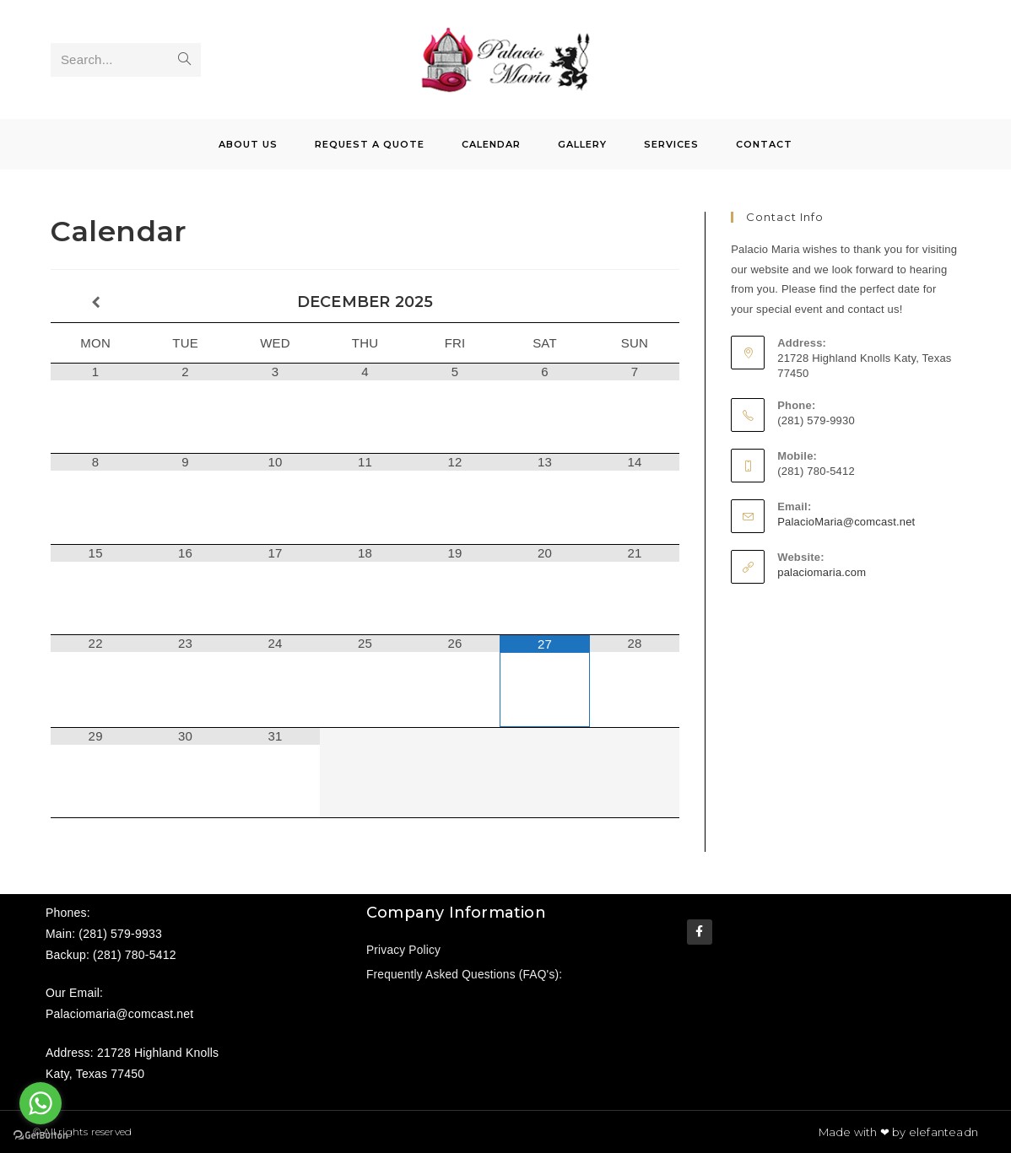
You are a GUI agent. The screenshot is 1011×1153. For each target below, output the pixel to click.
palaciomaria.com (821, 572)
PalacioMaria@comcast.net (846, 521)
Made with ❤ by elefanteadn (898, 1132)
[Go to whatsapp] (40, 1103)
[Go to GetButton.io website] (41, 1135)
